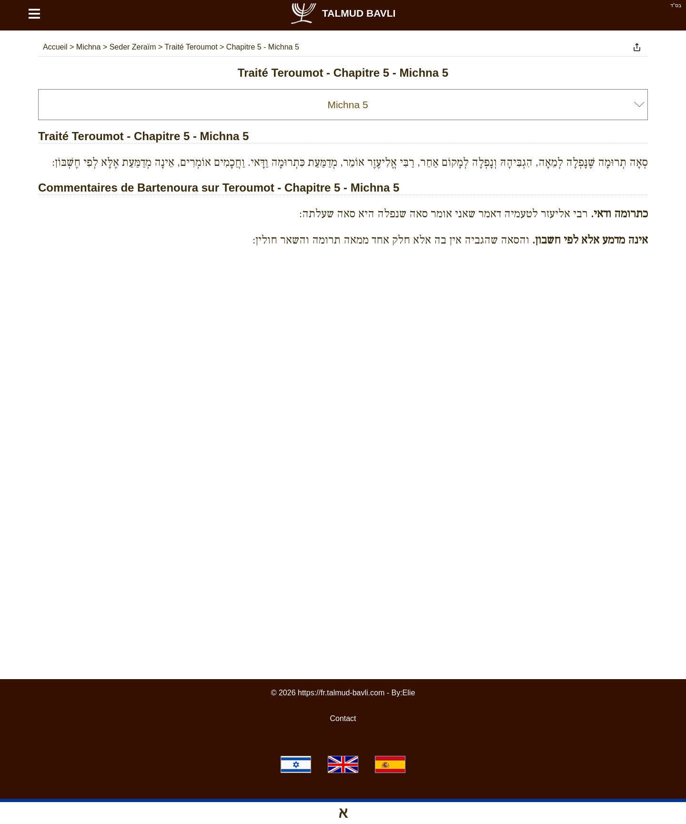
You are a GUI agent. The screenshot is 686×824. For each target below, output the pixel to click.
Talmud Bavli (342, 13)
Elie (409, 693)
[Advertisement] (343, 297)
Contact (343, 718)
